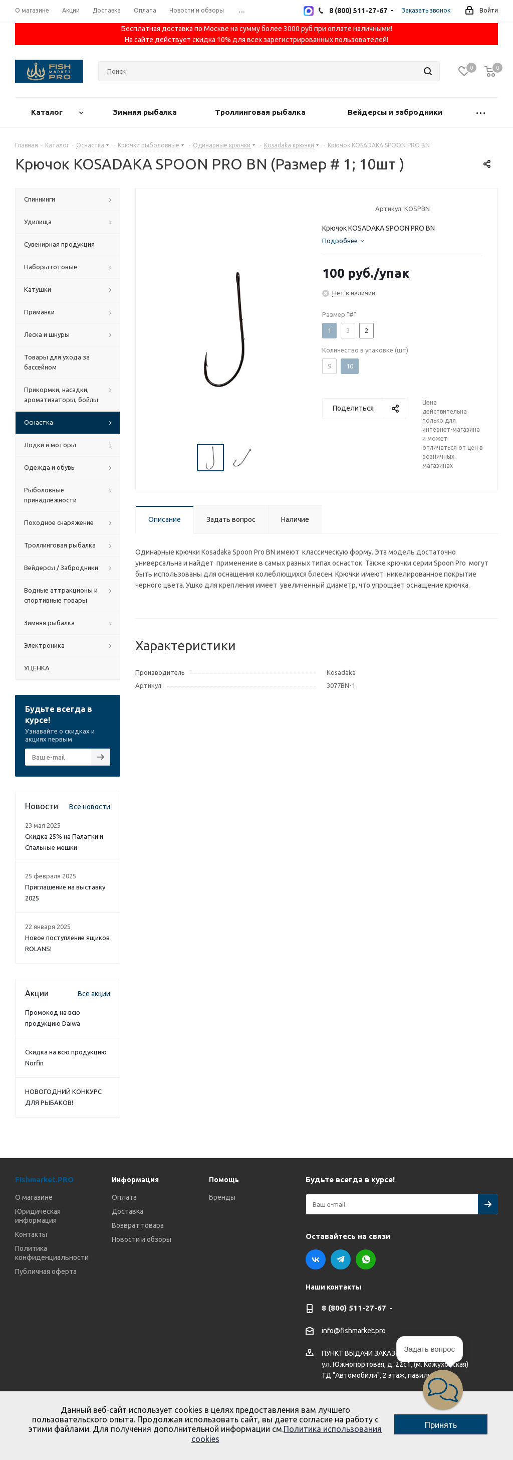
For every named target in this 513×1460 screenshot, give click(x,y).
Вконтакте (316, 1259)
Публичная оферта (46, 1271)
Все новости (89, 807)
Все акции (94, 994)
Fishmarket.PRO (44, 1179)
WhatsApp (366, 1259)
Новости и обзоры (141, 1239)
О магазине (34, 1197)
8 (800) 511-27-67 (354, 1308)
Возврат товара (138, 1225)
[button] (443, 1390)
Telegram (341, 1259)
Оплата (124, 1197)
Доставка (127, 1211)
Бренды (222, 1197)
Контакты (31, 1234)
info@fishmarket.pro (354, 1331)
